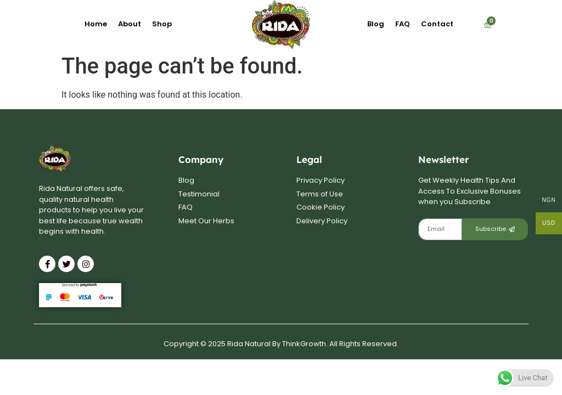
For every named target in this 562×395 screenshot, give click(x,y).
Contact (437, 24)
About (129, 24)
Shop (162, 24)
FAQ (402, 24)
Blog (375, 24)
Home (96, 24)
